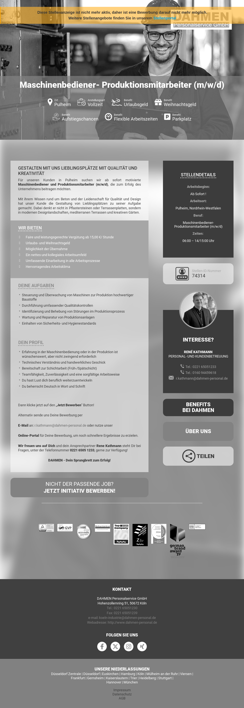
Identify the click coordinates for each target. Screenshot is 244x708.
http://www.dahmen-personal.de (132, 622)
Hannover (113, 682)
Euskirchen (110, 674)
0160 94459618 (204, 373)
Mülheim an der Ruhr (162, 674)
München (131, 682)
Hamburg (128, 674)
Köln (140, 674)
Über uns (198, 431)
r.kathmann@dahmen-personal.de (60, 425)
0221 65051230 (125, 608)
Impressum (122, 690)
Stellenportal (164, 18)
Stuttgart (165, 678)
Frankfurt (78, 678)
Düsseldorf (91, 674)
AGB (122, 698)
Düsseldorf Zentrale (66, 674)
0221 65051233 (204, 367)
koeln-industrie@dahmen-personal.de (127, 618)
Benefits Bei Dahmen (198, 407)
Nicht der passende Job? (79, 488)
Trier (133, 678)
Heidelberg (147, 678)
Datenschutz (122, 694)
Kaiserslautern (117, 678)
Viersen (186, 674)
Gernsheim (95, 678)
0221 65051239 (125, 613)
